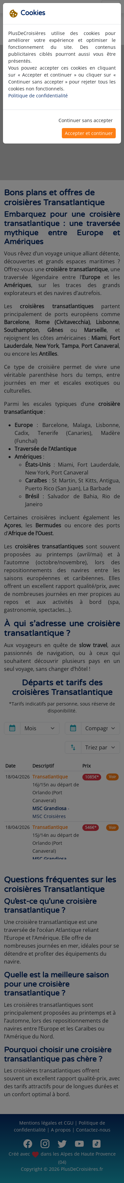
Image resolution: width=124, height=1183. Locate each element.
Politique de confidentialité (38, 95)
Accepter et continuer (89, 133)
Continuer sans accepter (86, 120)
